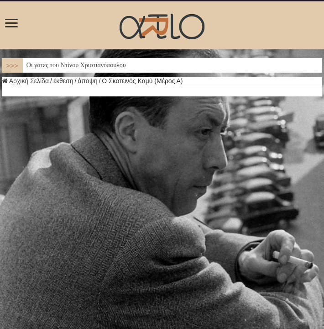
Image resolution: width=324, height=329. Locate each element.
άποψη (87, 81)
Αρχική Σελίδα (25, 81)
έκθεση (63, 81)
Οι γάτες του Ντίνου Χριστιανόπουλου (76, 65)
